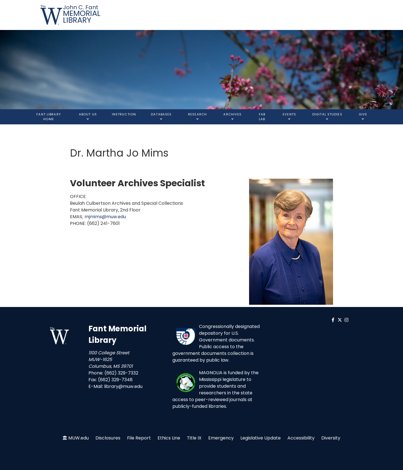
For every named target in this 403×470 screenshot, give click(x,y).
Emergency (221, 438)
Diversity (330, 438)
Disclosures (107, 438)
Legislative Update (260, 438)
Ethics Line (169, 438)
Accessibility (301, 438)
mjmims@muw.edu (105, 216)
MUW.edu (78, 438)
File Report (139, 438)
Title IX (194, 438)
